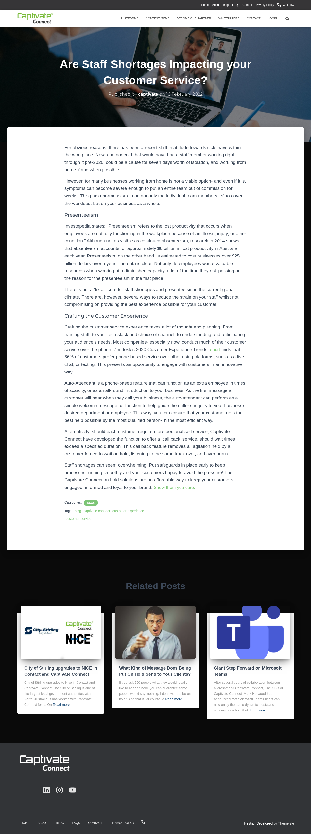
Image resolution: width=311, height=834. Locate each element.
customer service (78, 519)
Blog (226, 5)
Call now (288, 5)
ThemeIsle (286, 823)
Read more (61, 705)
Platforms (129, 18)
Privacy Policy (265, 5)
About (216, 5)
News (91, 502)
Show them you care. (175, 487)
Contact (247, 5)
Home (205, 5)
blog (78, 511)
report (214, 349)
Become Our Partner (194, 18)
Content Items (158, 18)
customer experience (128, 511)
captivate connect (97, 511)
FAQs (235, 5)
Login (272, 18)
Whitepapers (228, 18)
